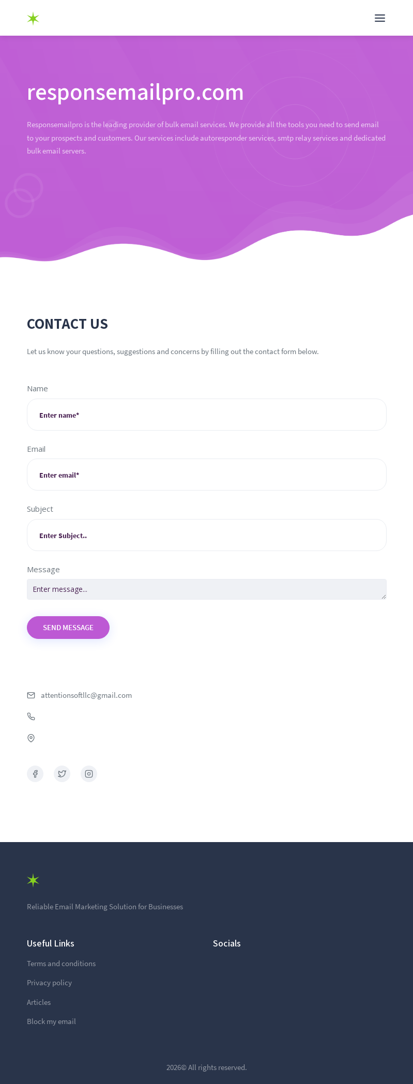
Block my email (51, 1021)
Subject (40, 508)
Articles (39, 1002)
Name (37, 388)
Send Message (68, 627)
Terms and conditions (61, 963)
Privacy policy (49, 982)
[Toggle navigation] (380, 18)
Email (36, 449)
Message (43, 569)
